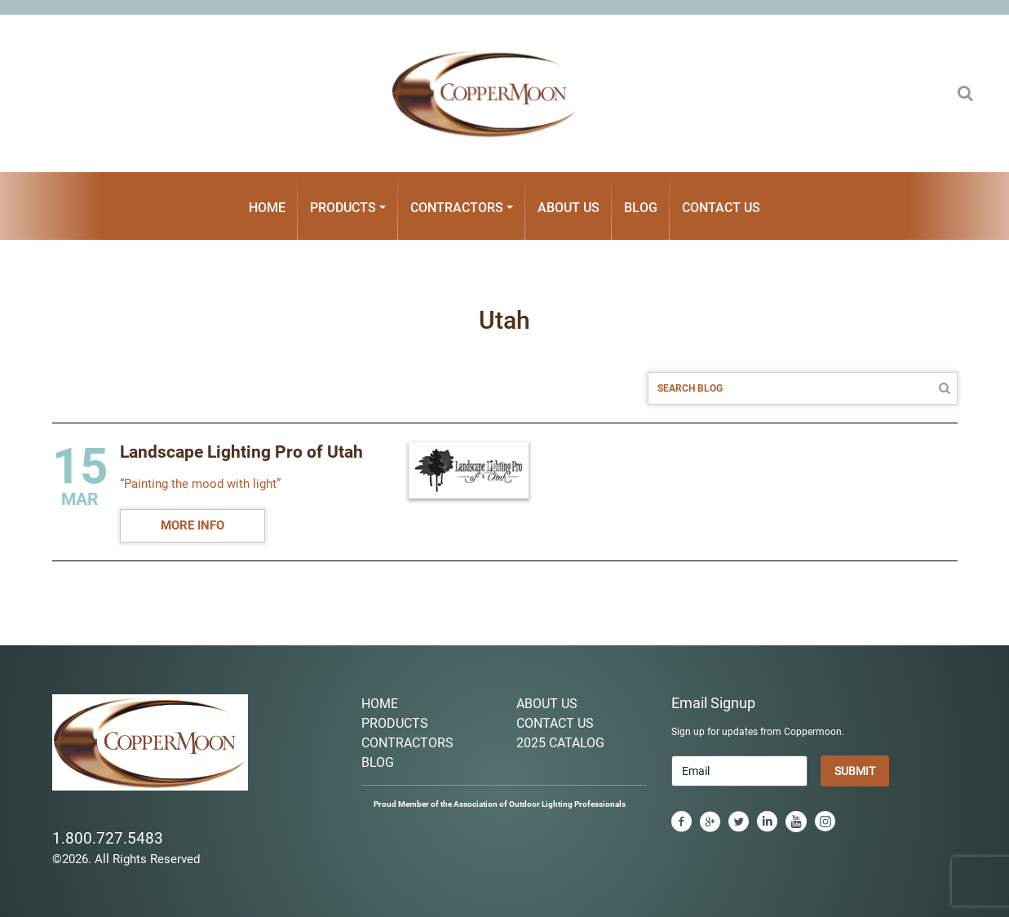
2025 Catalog (560, 743)
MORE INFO (192, 525)
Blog (640, 207)
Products (343, 207)
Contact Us (721, 207)
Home (267, 207)
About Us (569, 207)
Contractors (456, 207)
